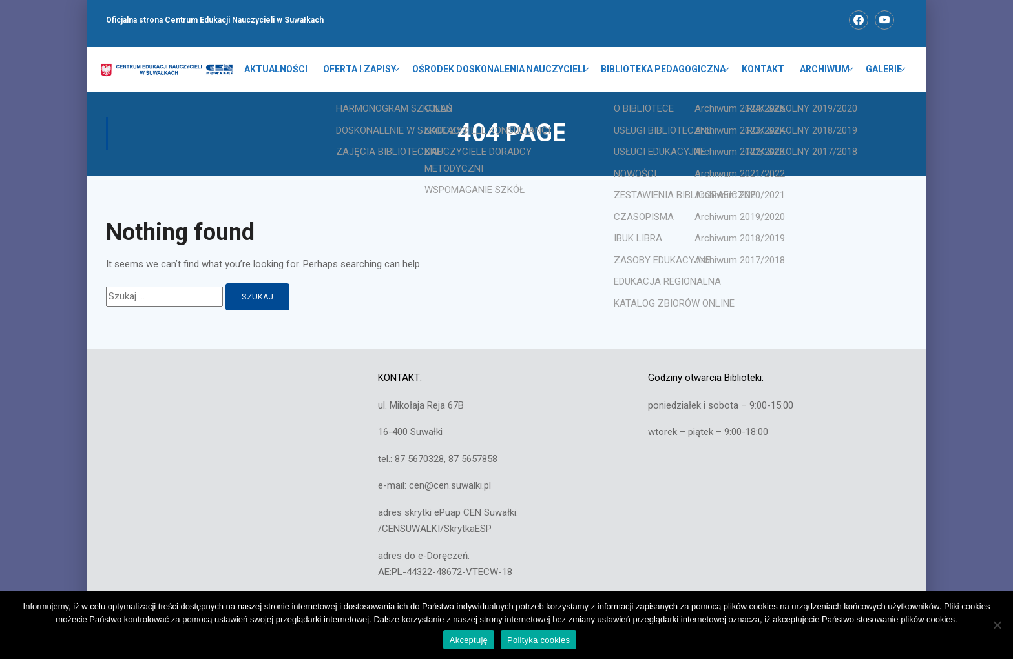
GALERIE (884, 70)
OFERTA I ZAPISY (361, 70)
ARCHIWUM (825, 70)
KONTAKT (763, 70)
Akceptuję (469, 640)
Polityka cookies (538, 640)
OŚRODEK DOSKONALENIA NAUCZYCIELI (500, 70)
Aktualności (277, 70)
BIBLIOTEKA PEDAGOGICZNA (664, 70)
